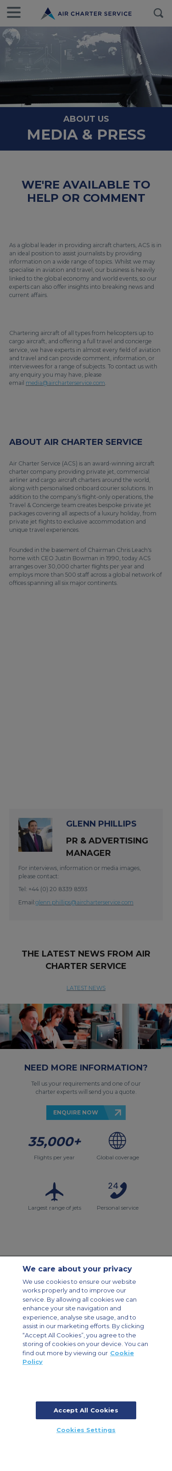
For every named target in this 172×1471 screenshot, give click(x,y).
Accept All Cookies (86, 1410)
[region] (86, 1363)
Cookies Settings (86, 1429)
